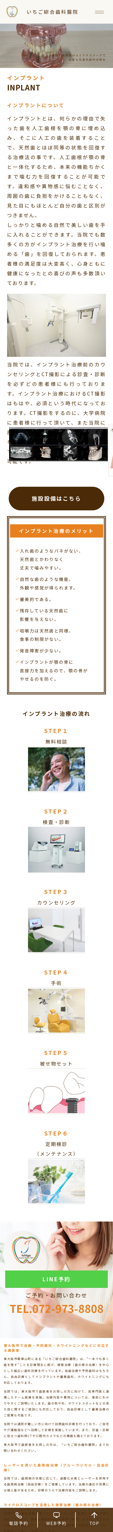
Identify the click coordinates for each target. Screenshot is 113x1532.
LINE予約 (56, 1279)
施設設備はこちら (56, 498)
